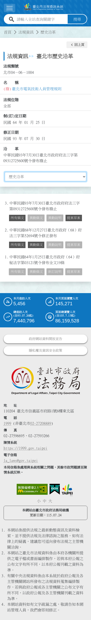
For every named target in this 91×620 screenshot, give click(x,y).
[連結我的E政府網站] (55, 489)
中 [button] (44, 501)
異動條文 (36, 218)
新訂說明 (54, 271)
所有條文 (17, 218)
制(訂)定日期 (14, 116)
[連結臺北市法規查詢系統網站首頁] (43, 7)
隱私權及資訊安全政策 (45, 350)
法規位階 (11, 100)
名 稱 (11, 83)
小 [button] (39, 501)
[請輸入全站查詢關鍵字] (41, 19)
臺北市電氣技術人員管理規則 (36, 89)
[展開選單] (9, 8)
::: (3, 29)
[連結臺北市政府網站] (67, 490)
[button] (76, 44)
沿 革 (11, 149)
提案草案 (73, 218)
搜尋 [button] (77, 19)
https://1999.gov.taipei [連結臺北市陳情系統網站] (25, 448)
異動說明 (54, 218)
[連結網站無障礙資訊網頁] (32, 489)
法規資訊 (26, 32)
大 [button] (50, 501)
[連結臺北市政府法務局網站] (45, 380)
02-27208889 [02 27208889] (40, 423)
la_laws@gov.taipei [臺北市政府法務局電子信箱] (21, 460)
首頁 (7, 32)
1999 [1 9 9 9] (7, 423)
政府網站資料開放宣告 (45, 338)
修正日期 (11, 132)
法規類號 (11, 66)
